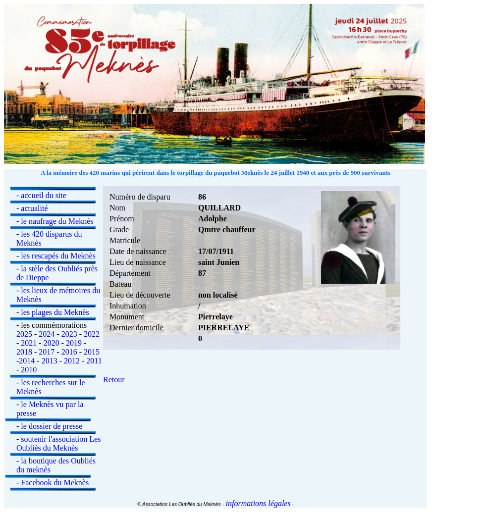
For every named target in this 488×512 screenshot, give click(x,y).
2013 (49, 361)
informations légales (257, 503)
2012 (72, 361)
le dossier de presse (51, 426)
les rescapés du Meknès (58, 256)
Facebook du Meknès (55, 482)
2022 (92, 334)
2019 (74, 343)
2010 (29, 369)
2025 (24, 334)
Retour (114, 379)
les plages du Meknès (55, 312)
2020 (51, 343)
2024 (46, 334)
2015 (92, 352)
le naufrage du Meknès (57, 221)
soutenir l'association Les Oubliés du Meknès (58, 443)
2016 (69, 352)
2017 (46, 352)
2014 (27, 361)
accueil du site (43, 195)
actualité (34, 208)
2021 (29, 343)
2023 (69, 334)
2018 (24, 352)
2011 (94, 361)
